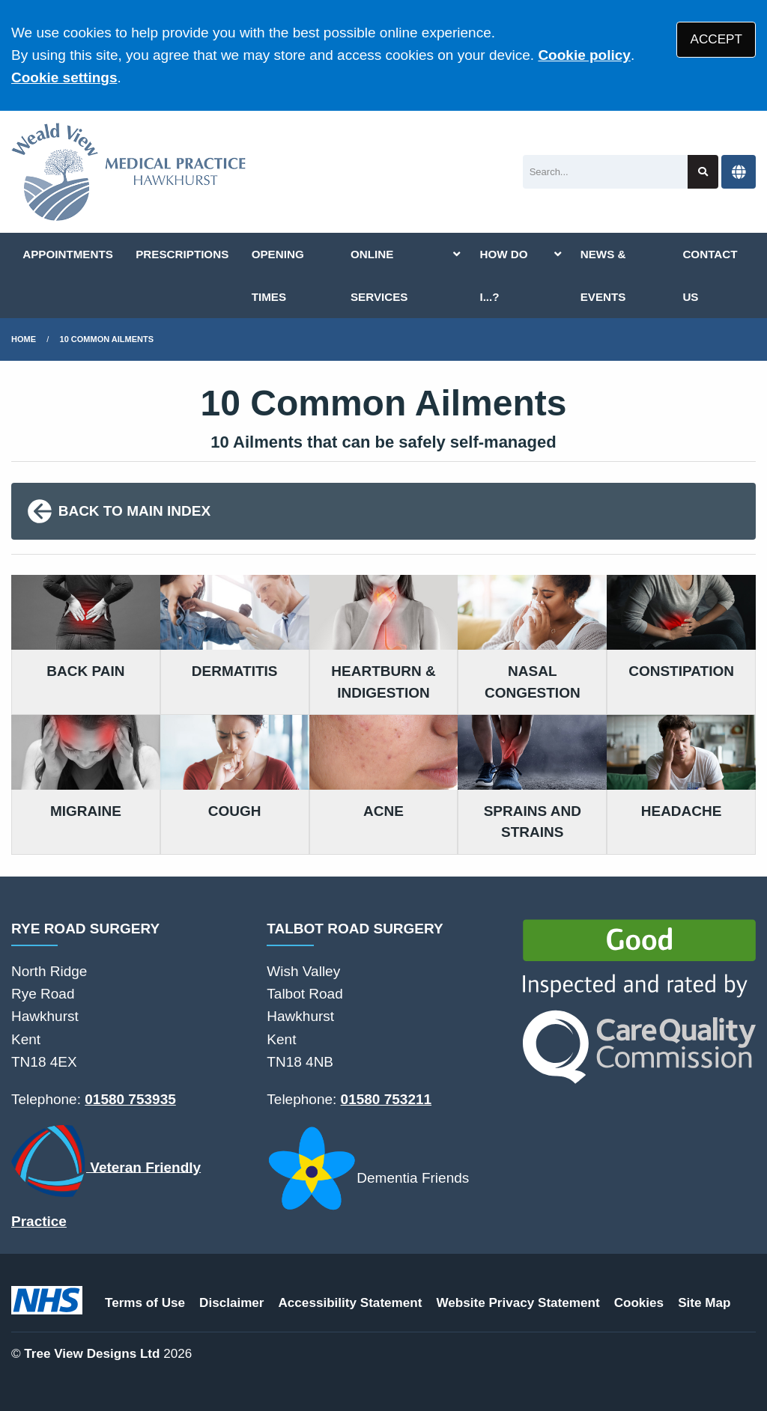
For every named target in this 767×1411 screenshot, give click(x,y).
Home (23, 339)
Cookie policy (584, 55)
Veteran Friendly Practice (106, 1177)
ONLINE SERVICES (379, 275)
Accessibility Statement (350, 1303)
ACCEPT (716, 39)
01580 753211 (386, 1099)
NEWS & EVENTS (603, 275)
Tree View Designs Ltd (92, 1354)
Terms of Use (145, 1303)
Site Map (704, 1303)
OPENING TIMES (278, 275)
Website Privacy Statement (517, 1303)
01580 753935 (130, 1099)
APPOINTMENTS (67, 254)
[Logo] (128, 172)
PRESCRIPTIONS (182, 254)
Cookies (639, 1303)
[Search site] (703, 172)
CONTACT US (709, 275)
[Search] (605, 172)
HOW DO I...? (503, 275)
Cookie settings (64, 77)
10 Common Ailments (107, 339)
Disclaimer (231, 1303)
